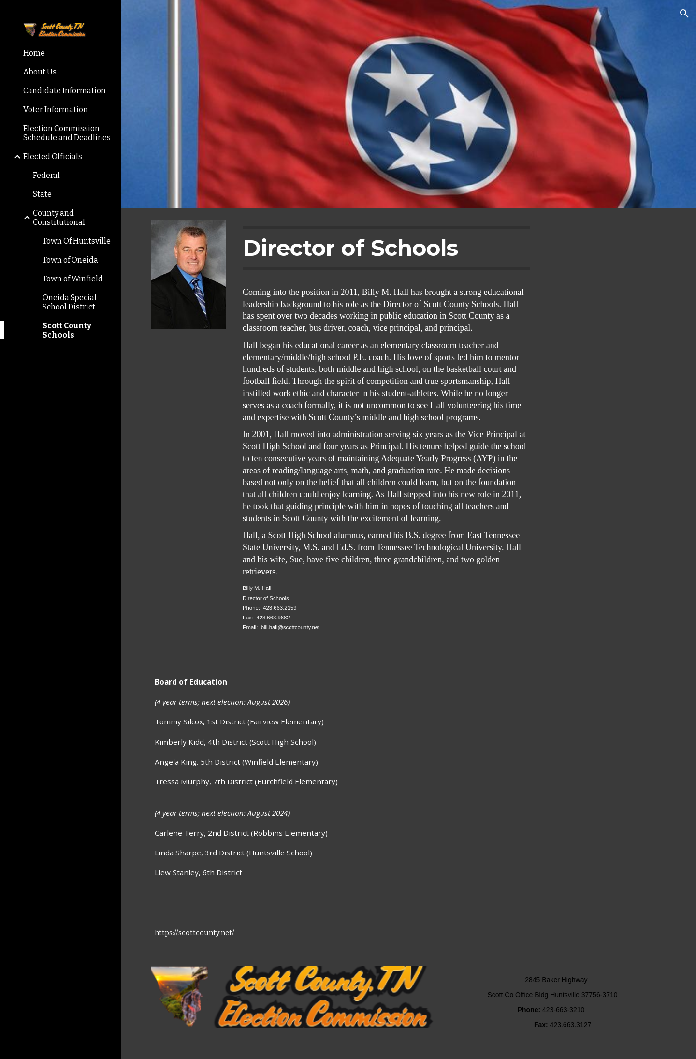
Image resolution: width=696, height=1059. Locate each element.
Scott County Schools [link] (67, 330)
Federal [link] (46, 175)
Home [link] (34, 53)
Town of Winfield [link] (73, 278)
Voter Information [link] (55, 109)
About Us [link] (40, 71)
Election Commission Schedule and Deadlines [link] (67, 133)
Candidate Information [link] (64, 90)
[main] (386, 248)
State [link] (42, 194)
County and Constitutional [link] (59, 217)
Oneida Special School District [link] (70, 302)
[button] (684, 13)
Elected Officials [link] (52, 156)
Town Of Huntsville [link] (77, 241)
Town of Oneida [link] (70, 260)
